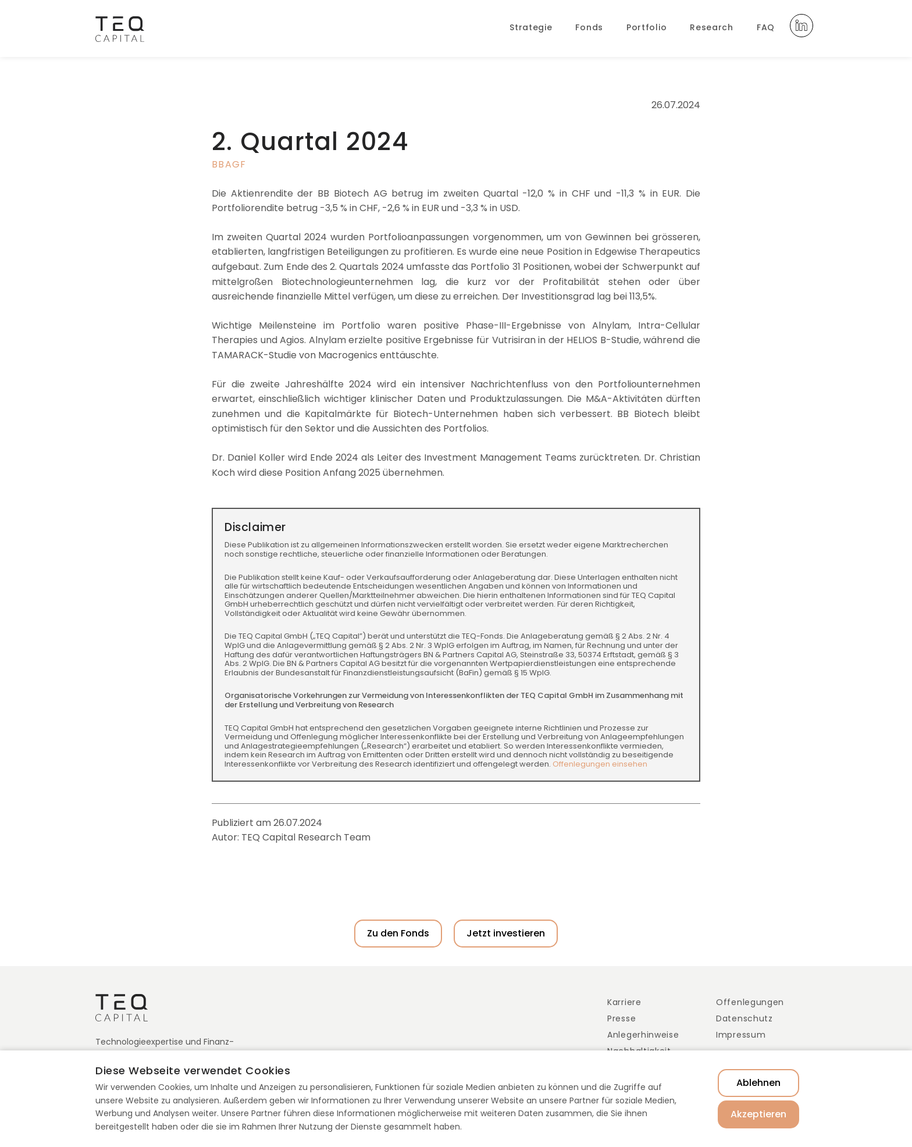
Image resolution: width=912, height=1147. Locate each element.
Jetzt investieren (505, 933)
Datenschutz (744, 1018)
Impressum (740, 1035)
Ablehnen (758, 1082)
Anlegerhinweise (643, 1035)
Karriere (624, 1002)
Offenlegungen (750, 1002)
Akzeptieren (758, 1114)
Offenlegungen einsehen (600, 764)
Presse (621, 1018)
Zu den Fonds (398, 933)
